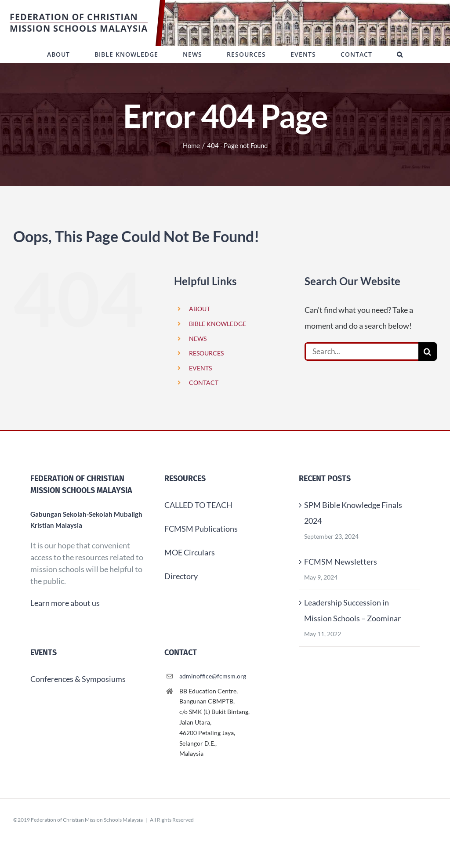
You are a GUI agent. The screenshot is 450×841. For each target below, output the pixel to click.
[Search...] (361, 351)
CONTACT (203, 382)
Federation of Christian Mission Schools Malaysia (87, 819)
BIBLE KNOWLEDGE (217, 323)
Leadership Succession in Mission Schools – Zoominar (352, 610)
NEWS (198, 338)
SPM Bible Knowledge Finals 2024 (353, 513)
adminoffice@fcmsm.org (212, 676)
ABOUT (199, 308)
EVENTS (200, 368)
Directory (181, 576)
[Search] (427, 351)
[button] (400, 54)
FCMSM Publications (201, 528)
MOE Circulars (189, 552)
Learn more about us (65, 603)
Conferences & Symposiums (78, 679)
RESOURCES (206, 353)
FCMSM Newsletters (340, 561)
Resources (185, 478)
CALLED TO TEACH (198, 505)
